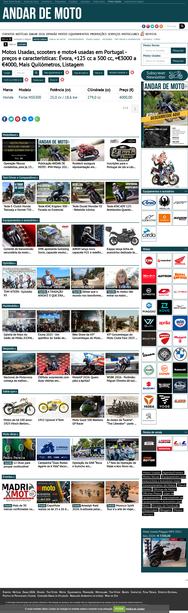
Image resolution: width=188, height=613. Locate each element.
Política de (135, 608)
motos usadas (40, 39)
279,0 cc (94, 97)
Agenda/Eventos (173, 479)
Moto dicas (11, 434)
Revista (151, 34)
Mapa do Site (111, 602)
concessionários (76, 39)
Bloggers (165, 516)
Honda (8, 97)
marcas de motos (57, 39)
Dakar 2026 (37, 34)
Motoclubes (130, 34)
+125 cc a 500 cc (12, 79)
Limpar (7, 72)
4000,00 (125, 97)
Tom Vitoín (51, 598)
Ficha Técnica (149, 598)
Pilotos (178, 516)
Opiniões (9, 263)
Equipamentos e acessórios (21, 220)
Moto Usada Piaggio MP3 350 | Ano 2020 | (164, 554)
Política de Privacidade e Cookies (19, 602)
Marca (98, 72)
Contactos (136, 598)
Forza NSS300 (30, 97)
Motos (62, 34)
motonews (107, 39)
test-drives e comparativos (127, 39)
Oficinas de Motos (164, 495)
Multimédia (11, 306)
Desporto (9, 348)
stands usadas (93, 39)
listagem (22, 44)
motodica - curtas (151, 39)
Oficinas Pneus (152, 499)
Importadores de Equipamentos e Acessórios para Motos (162, 508)
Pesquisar (178, 50)
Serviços (114, 34)
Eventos (9, 34)
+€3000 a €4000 (118, 72)
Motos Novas (151, 483)
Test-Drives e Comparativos (20, 177)
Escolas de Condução (165, 512)
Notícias (22, 34)
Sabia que (10, 391)
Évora (53, 79)
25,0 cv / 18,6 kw (63, 97)
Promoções (98, 34)
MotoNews (10, 135)
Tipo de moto (81, 72)
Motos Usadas (151, 479)
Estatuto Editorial (167, 598)
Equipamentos (79, 34)
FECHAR (119, 608)
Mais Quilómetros (53, 72)
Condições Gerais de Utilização (52, 602)
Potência (38, 80)
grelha (12, 44)
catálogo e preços (22, 39)
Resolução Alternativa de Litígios (86, 602)
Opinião (51, 34)
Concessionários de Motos (159, 491)
